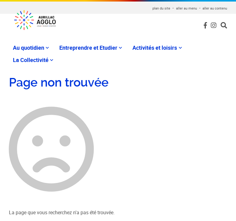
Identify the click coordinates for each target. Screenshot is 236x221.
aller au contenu (215, 8)
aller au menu (186, 8)
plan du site (161, 8)
